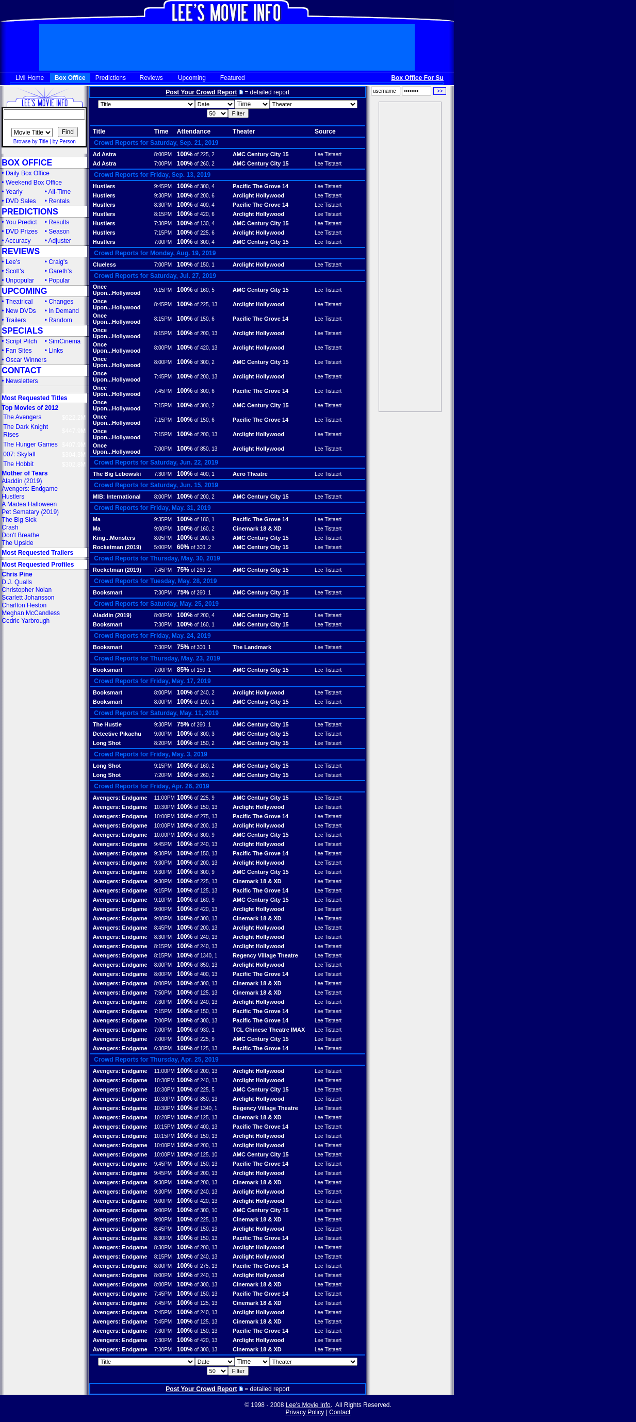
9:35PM (163, 519)
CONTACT (21, 370)
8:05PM (163, 538)
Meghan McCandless (31, 613)
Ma (97, 519)
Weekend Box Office (34, 182)
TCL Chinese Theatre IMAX (269, 1030)
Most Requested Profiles (38, 564)
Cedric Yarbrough (26, 620)
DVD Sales (21, 201)
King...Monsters (114, 538)
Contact (339, 1412)
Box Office (70, 77)
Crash (10, 527)
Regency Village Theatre (265, 955)
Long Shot (107, 743)
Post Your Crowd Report (201, 92)
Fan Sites (19, 350)
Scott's (15, 271)
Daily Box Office (28, 173)
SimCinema (64, 341)
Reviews (151, 77)
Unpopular (20, 280)
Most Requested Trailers (37, 552)
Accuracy (17, 240)
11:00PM (164, 798)
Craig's (58, 262)
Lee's (13, 262)
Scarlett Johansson (28, 597)
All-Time (59, 191)
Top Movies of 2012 (30, 407)
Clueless (104, 264)
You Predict (21, 222)
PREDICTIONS (30, 211)
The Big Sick (19, 519)
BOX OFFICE (27, 162)
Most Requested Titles (34, 398)
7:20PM (163, 775)
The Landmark (252, 647)
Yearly (14, 191)
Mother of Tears (24, 473)
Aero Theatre (250, 474)
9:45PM (163, 186)
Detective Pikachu (117, 734)
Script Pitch (21, 341)
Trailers (16, 320)
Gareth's (60, 271)
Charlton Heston (24, 605)
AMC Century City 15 (261, 154)
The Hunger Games (30, 444)
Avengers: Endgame (30, 488)
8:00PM (163, 154)
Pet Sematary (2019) (30, 512)
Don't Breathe (20, 535)
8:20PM (163, 743)
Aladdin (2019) (22, 481)
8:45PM (163, 304)
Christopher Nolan (27, 589)
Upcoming (192, 77)
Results (58, 222)
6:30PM (163, 1048)
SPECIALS (22, 330)
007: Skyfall (19, 454)
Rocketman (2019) (117, 547)
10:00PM (164, 816)
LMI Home (29, 77)
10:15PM (164, 1127)
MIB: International (117, 496)
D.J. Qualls (17, 582)
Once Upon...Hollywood (117, 290)
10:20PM (164, 1117)
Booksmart (107, 592)
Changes (60, 301)
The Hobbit (18, 464)
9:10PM (163, 900)
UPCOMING (24, 291)
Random (60, 320)
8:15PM (163, 214)
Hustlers (13, 496)
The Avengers (22, 417)
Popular (59, 280)
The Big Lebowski (117, 474)
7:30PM (163, 223)
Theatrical (19, 301)
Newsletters (22, 381)
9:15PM (163, 290)
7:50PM (163, 993)
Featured (232, 77)
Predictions (110, 77)
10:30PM (164, 807)
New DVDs (21, 311)
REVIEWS (21, 251)
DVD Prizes (22, 231)
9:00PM (163, 529)
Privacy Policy (305, 1412)
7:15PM (163, 233)
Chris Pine (17, 574)
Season (59, 231)
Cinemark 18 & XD (257, 528)
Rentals (59, 201)
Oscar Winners (26, 359)
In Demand (63, 311)
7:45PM (163, 376)
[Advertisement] (410, 256)
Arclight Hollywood (258, 195)
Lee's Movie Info (308, 1405)
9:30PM (163, 196)
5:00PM (163, 547)
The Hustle (107, 724)
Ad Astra (104, 154)
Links (55, 350)
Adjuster (59, 240)
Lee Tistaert (328, 154)
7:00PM (163, 164)
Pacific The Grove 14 (260, 186)
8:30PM (163, 205)
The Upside (17, 543)
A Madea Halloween (29, 504)
